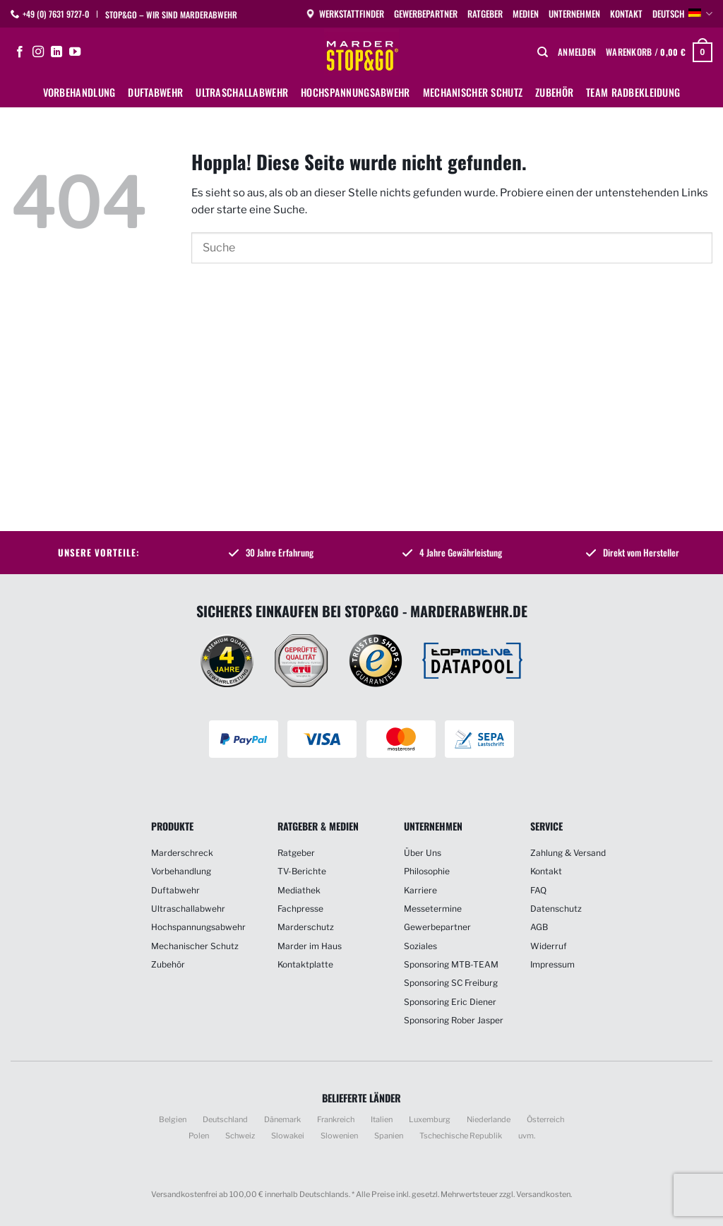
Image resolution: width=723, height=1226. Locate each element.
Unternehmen (574, 13)
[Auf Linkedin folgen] (56, 52)
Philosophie (427, 871)
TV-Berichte (301, 871)
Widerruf (548, 946)
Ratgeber (485, 13)
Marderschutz (305, 927)
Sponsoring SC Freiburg (451, 982)
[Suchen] (542, 52)
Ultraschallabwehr (242, 92)
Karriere (420, 890)
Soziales (420, 946)
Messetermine (433, 908)
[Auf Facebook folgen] (19, 52)
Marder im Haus (309, 946)
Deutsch (682, 14)
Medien (526, 13)
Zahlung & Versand (568, 852)
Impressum (552, 964)
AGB (539, 927)
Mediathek (299, 890)
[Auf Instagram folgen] (38, 52)
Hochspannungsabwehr (355, 92)
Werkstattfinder (344, 13)
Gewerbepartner (426, 13)
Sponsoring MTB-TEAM (451, 964)
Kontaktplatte (305, 964)
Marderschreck (182, 852)
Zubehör (554, 92)
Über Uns (422, 852)
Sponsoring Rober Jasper (453, 1020)
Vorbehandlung (79, 92)
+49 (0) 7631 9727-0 (56, 14)
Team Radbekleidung (633, 92)
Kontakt (626, 13)
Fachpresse (300, 908)
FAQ (538, 890)
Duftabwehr (155, 92)
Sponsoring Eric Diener (450, 1001)
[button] (577, 52)
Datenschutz (556, 908)
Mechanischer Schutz (472, 92)
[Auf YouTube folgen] (74, 52)
